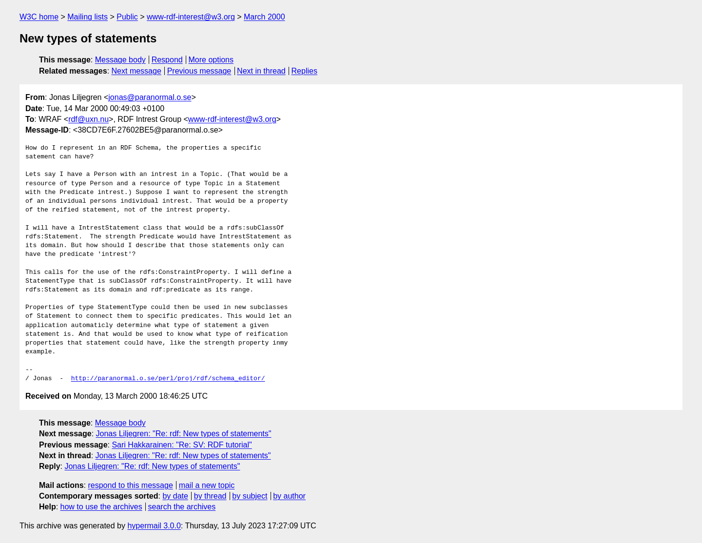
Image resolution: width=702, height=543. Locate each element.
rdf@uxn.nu (88, 119)
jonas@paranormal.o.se (149, 97)
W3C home (39, 17)
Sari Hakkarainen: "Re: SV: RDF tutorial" (182, 445)
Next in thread (261, 71)
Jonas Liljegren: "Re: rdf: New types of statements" (184, 433)
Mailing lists (87, 17)
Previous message (199, 71)
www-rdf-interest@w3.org (191, 17)
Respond (167, 60)
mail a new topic (207, 485)
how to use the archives (101, 507)
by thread (210, 496)
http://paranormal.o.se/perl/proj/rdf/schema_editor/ (168, 378)
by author (289, 496)
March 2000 (264, 17)
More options (211, 60)
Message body (120, 60)
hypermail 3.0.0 (153, 526)
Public (127, 17)
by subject (249, 496)
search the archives (182, 507)
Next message (136, 71)
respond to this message (130, 485)
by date (175, 496)
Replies (304, 71)
